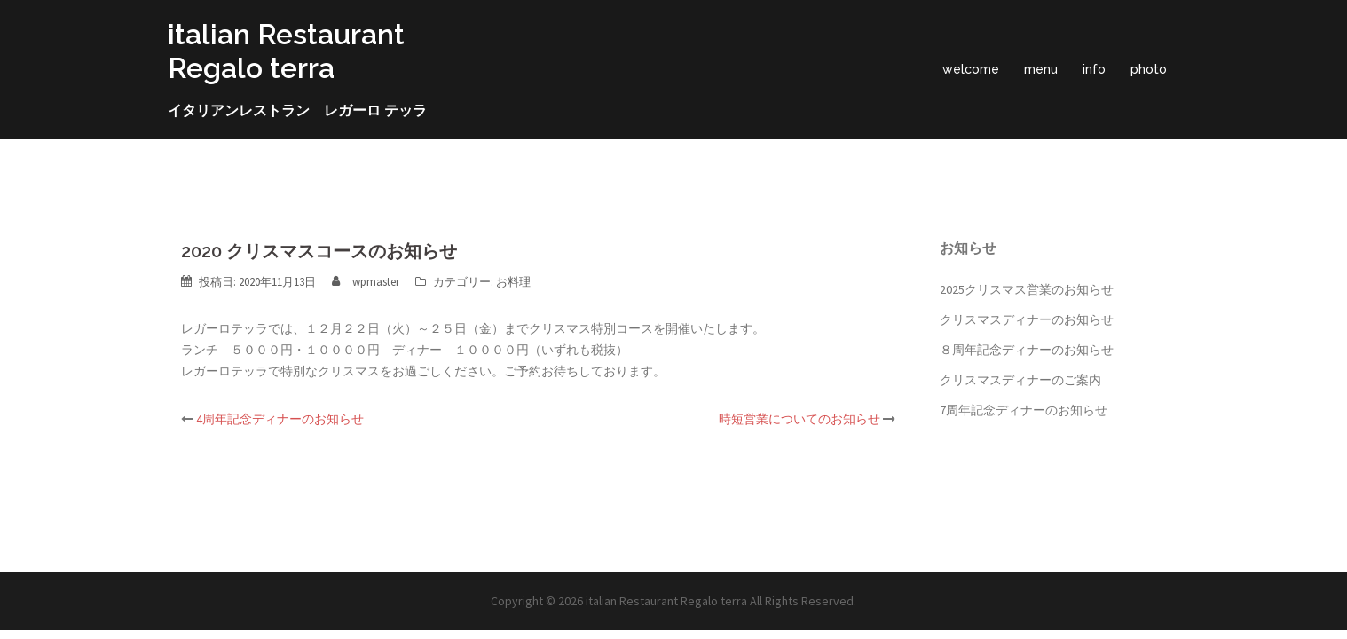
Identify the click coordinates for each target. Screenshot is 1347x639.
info (1094, 69)
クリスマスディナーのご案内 (1020, 380)
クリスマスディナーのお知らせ (1027, 319)
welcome (970, 69)
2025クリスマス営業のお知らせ (1027, 289)
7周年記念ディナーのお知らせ (1023, 410)
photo (1148, 69)
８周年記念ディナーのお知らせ (1027, 350)
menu (1041, 69)
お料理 (513, 281)
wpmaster (375, 281)
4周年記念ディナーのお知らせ (280, 419)
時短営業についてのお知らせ (799, 419)
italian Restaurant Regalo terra (286, 51)
